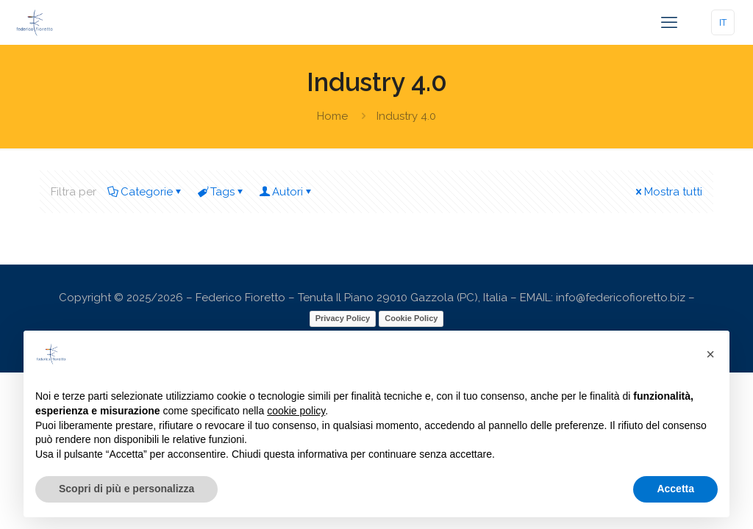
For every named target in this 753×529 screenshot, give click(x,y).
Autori (286, 191)
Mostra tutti (667, 191)
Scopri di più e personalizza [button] (126, 488)
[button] (710, 354)
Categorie (145, 191)
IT (723, 22)
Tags (221, 191)
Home (332, 116)
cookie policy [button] (296, 411)
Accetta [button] (675, 488)
